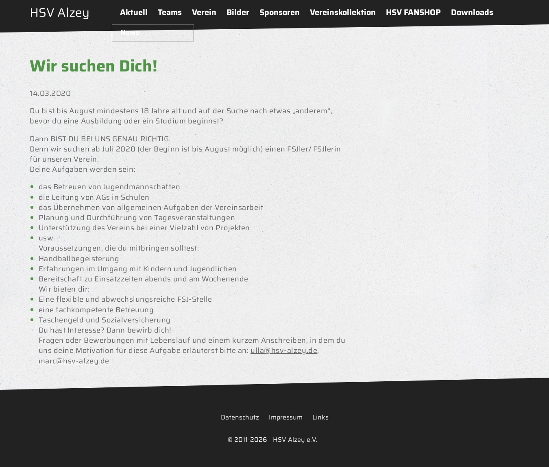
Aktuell (134, 12)
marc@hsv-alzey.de (74, 361)
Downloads (472, 12)
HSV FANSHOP (413, 12)
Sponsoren (279, 12)
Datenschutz (240, 417)
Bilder (238, 12)
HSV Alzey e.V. (295, 440)
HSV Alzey (59, 12)
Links (320, 417)
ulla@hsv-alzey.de (284, 350)
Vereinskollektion (343, 12)
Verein (204, 12)
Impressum (286, 417)
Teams (170, 12)
